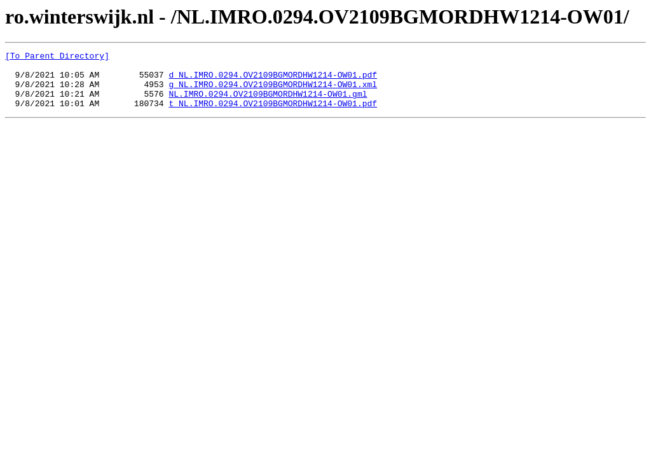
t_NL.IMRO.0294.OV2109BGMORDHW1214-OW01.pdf (272, 114)
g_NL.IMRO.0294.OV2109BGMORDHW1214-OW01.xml (272, 91)
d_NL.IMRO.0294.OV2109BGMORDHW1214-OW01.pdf (272, 80)
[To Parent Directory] (57, 57)
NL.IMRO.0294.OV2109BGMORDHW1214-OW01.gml (267, 103)
